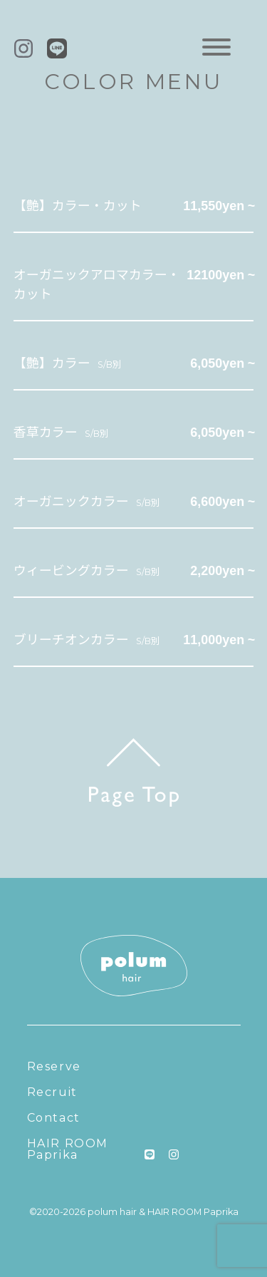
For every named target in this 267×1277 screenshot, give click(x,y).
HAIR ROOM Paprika (67, 1149)
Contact (53, 1118)
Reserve (54, 1066)
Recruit (52, 1092)
